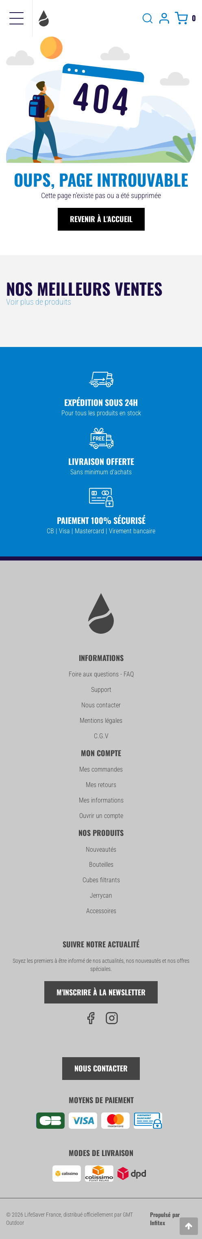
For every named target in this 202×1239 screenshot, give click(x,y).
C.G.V (101, 736)
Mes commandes (101, 769)
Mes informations (101, 800)
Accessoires (101, 911)
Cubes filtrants (101, 880)
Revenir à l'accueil (101, 219)
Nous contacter (101, 705)
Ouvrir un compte (101, 816)
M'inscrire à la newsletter (101, 992)
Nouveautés (101, 849)
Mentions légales (101, 720)
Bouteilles (101, 864)
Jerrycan (101, 895)
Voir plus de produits (38, 301)
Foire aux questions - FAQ (101, 674)
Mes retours (101, 785)
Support (101, 690)
